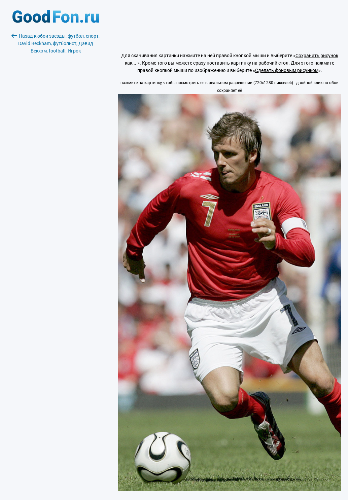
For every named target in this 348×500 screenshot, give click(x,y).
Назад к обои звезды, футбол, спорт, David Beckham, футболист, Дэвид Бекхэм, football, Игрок (55, 43)
